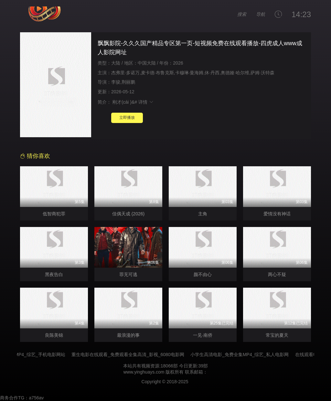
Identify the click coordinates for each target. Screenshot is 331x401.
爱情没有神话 (277, 213)
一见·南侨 (202, 335)
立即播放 (127, 117)
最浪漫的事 (128, 335)
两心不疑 (277, 274)
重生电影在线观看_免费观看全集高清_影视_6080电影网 (132, 354)
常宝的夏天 (277, 335)
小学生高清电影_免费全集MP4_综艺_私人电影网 (244, 354)
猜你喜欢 (35, 156)
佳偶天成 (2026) (128, 213)
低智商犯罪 (54, 213)
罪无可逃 (128, 274)
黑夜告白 (54, 274)
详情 (146, 102)
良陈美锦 (54, 335)
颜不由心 (203, 274)
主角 (202, 213)
